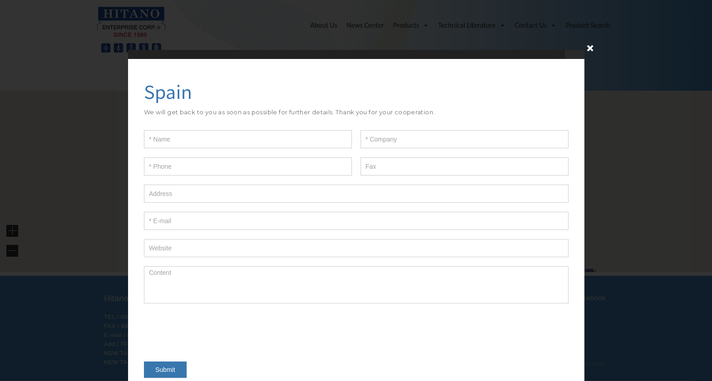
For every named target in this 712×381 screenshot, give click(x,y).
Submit (165, 369)
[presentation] (213, 330)
